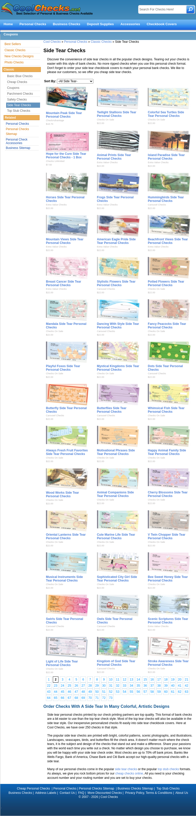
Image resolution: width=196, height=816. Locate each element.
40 (172, 685)
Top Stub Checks (18, 111)
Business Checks (66, 24)
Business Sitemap (18, 148)
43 (48, 692)
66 (62, 698)
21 (186, 679)
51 (103, 692)
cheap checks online (129, 773)
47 (76, 692)
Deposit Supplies (100, 24)
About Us (181, 793)
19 (172, 679)
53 (117, 692)
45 (62, 692)
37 (152, 685)
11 (117, 679)
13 (131, 679)
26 (76, 685)
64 (48, 698)
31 (110, 685)
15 (145, 679)
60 (165, 692)
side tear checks (126, 769)
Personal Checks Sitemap (17, 131)
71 (97, 698)
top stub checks (168, 769)
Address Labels (45, 793)
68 (76, 698)
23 (55, 685)
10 (110, 679)
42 (186, 685)
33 (124, 685)
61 (172, 692)
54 (124, 692)
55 (131, 692)
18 (165, 679)
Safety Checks (17, 99)
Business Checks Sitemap (135, 788)
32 (117, 685)
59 (159, 692)
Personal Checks (32, 24)
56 (138, 692)
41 (179, 685)
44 (55, 692)
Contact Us (67, 793)
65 (55, 698)
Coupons (11, 34)
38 (159, 685)
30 (103, 685)
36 (145, 685)
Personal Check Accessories (17, 141)
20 (179, 679)
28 (90, 685)
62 (179, 692)
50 (97, 692)
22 (48, 685)
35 (138, 685)
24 (62, 685)
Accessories (130, 24)
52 (110, 692)
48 (83, 692)
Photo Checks (14, 62)
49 (90, 692)
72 (103, 698)
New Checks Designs (19, 56)
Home (8, 24)
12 (124, 679)
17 (159, 679)
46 (69, 692)
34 (131, 685)
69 (83, 698)
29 (97, 685)
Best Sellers (13, 44)
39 (165, 685)
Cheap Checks (17, 82)
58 (152, 692)
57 (145, 692)
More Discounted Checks (105, 793)
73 (110, 698)
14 (138, 679)
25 (69, 685)
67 (69, 698)
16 (152, 679)
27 (83, 685)
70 (90, 698)
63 (186, 692)
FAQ (81, 793)
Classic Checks (101, 42)
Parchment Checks (20, 93)
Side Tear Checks (19, 105)
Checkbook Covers (162, 24)
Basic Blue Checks (20, 76)
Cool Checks (52, 42)
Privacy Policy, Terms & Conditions (148, 793)
